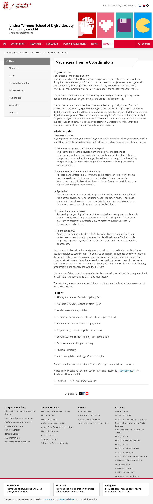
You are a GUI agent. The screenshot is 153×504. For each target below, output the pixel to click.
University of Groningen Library (55, 411)
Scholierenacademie (13, 426)
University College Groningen (128, 460)
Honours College (11, 433)
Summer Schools (12, 430)
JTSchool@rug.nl (126, 370)
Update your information (89, 419)
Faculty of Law (121, 444)
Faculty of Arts (121, 436)
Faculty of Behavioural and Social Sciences (130, 424)
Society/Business (50, 407)
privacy (48, 499)
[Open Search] (144, 44)
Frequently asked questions (17, 441)
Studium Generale (49, 439)
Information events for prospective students (20, 412)
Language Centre (49, 419)
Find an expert (48, 415)
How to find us (121, 411)
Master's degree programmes (18, 422)
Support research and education (93, 423)
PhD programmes (12, 437)
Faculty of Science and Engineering (131, 456)
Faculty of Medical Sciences (127, 440)
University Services (123, 468)
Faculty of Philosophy (124, 452)
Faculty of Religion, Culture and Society (129, 431)
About (65, 52)
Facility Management (124, 472)
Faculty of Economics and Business (131, 419)
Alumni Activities (86, 411)
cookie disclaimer (66, 499)
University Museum (50, 431)
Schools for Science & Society (54, 443)
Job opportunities (123, 415)
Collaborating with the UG (53, 423)
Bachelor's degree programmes (18, 418)
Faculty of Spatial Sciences (127, 448)
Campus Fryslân (122, 464)
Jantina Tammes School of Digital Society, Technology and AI (32, 52)
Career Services (48, 435)
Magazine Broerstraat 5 (89, 415)
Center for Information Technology (57, 427)
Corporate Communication (127, 476)
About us (120, 407)
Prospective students (15, 407)
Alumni (82, 407)
